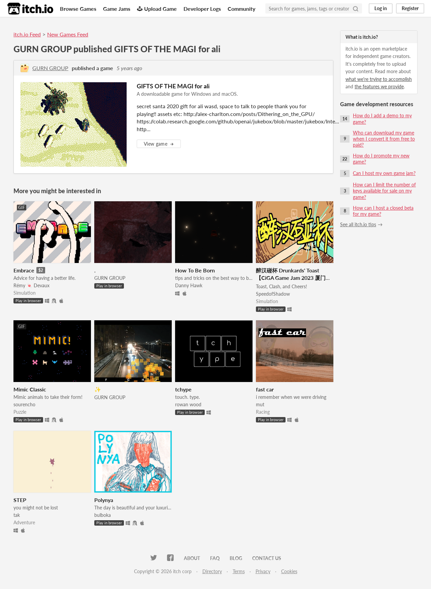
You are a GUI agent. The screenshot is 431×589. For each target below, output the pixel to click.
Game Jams (116, 8)
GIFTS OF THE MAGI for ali (173, 86)
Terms (239, 571)
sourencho (24, 404)
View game (159, 144)
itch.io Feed (27, 34)
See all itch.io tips (358, 224)
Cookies (289, 571)
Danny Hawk (188, 285)
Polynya (103, 500)
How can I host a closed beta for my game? (383, 211)
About (192, 558)
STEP (19, 500)
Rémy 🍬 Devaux (31, 285)
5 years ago (129, 68)
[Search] (355, 8)
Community (241, 8)
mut (260, 404)
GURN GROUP (50, 68)
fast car (265, 389)
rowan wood (188, 404)
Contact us (266, 558)
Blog (236, 558)
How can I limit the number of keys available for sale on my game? (384, 191)
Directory (212, 571)
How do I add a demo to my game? (382, 118)
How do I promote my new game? (381, 159)
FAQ (215, 558)
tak (16, 515)
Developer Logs (202, 8)
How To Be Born (195, 270)
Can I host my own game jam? (384, 173)
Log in (380, 8)
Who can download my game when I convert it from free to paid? (384, 139)
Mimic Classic (29, 389)
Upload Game (157, 8)
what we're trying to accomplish (378, 79)
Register (410, 8)
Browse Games (78, 8)
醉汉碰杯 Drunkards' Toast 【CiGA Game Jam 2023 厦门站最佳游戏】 (293, 277)
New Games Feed (67, 34)
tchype (183, 389)
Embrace (23, 270)
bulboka (102, 515)
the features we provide (379, 86)
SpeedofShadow (273, 294)
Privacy (263, 571)
